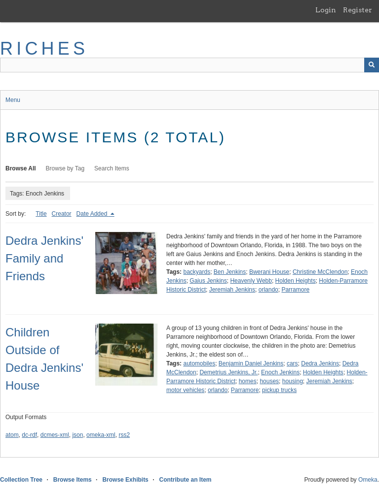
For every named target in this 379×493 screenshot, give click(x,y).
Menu (12, 100)
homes (248, 381)
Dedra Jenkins (320, 363)
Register (357, 10)
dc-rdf (29, 434)
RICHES (44, 48)
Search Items (111, 168)
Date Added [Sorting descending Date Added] (92, 213)
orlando (268, 289)
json (77, 434)
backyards (196, 271)
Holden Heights (295, 280)
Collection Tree (21, 479)
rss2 (124, 434)
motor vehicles (185, 390)
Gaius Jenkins (208, 280)
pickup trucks (279, 390)
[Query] (189, 65)
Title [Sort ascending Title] (41, 213)
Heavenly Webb (251, 280)
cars (292, 363)
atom (12, 434)
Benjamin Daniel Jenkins (251, 363)
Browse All (20, 168)
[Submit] (371, 65)
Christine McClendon (320, 271)
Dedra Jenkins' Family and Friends (44, 258)
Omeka (368, 479)
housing (292, 381)
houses (269, 381)
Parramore (295, 289)
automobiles (199, 363)
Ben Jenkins (230, 271)
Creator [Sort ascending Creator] (62, 213)
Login (325, 10)
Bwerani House (269, 271)
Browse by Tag (65, 168)
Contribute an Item (185, 479)
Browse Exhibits (125, 479)
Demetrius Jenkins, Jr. (228, 372)
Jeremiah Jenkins (232, 289)
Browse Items (72, 479)
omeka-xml (100, 434)
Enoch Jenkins (280, 372)
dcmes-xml (54, 434)
